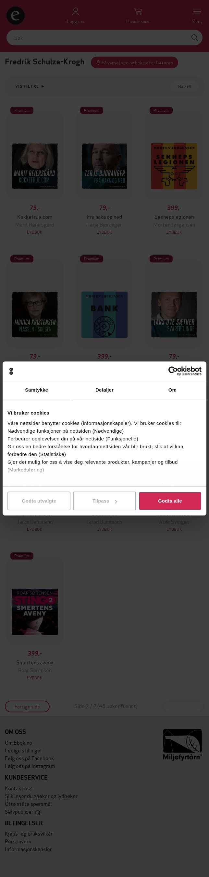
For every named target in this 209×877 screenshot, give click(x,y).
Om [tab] (172, 390)
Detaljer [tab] (104, 390)
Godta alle (170, 501)
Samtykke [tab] (36, 390)
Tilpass (104, 501)
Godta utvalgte (39, 501)
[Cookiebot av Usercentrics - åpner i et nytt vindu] (173, 371)
